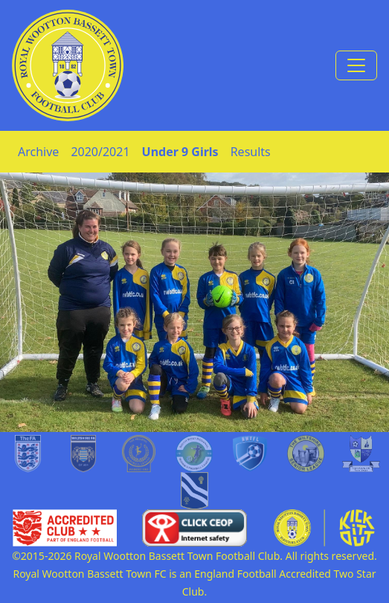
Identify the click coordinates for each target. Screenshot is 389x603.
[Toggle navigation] (356, 65)
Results (251, 152)
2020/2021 (100, 152)
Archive (38, 152)
